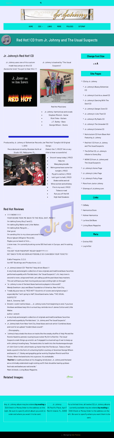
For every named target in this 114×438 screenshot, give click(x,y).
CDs (39, 26)
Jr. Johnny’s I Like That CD (95, 114)
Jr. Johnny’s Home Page (92, 168)
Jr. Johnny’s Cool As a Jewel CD (97, 95)
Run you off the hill (61, 193)
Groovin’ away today (58, 157)
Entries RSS (88, 241)
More (59, 26)
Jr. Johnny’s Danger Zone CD (96, 109)
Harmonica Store (89, 210)
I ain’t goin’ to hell (58, 177)
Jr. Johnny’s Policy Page (92, 178)
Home (31, 26)
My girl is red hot (58, 174)
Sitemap (81, 26)
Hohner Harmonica (90, 215)
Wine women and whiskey (61, 184)
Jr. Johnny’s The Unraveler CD (96, 124)
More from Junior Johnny (93, 183)
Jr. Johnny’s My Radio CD (94, 119)
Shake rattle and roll (61, 180)
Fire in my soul (58, 187)
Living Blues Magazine (92, 225)
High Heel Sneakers (61, 197)
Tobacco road (61, 190)
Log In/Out (87, 246)
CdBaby (86, 205)
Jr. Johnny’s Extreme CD (94, 129)
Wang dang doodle (61, 164)
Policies (70, 26)
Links (50, 26)
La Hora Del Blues (90, 220)
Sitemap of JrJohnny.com (93, 188)
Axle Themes (76, 435)
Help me (61, 161)
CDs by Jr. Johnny (90, 81)
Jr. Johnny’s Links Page (92, 173)
